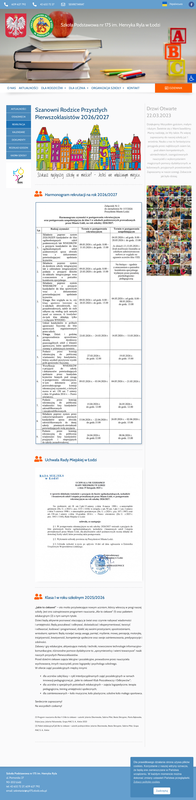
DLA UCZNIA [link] (78, 88)
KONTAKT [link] (133, 88)
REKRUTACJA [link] (18, 124)
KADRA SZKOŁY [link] (19, 155)
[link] (191, 78)
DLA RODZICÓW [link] (53, 88)
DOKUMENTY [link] (18, 139)
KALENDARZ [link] (18, 132)
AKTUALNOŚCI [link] (28, 88)
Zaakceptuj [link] (162, 790)
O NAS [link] (11, 88)
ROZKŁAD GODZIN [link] (18, 147)
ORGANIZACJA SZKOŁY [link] (107, 88)
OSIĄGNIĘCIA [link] (19, 116)
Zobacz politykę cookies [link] (147, 781)
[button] (53, 88)
